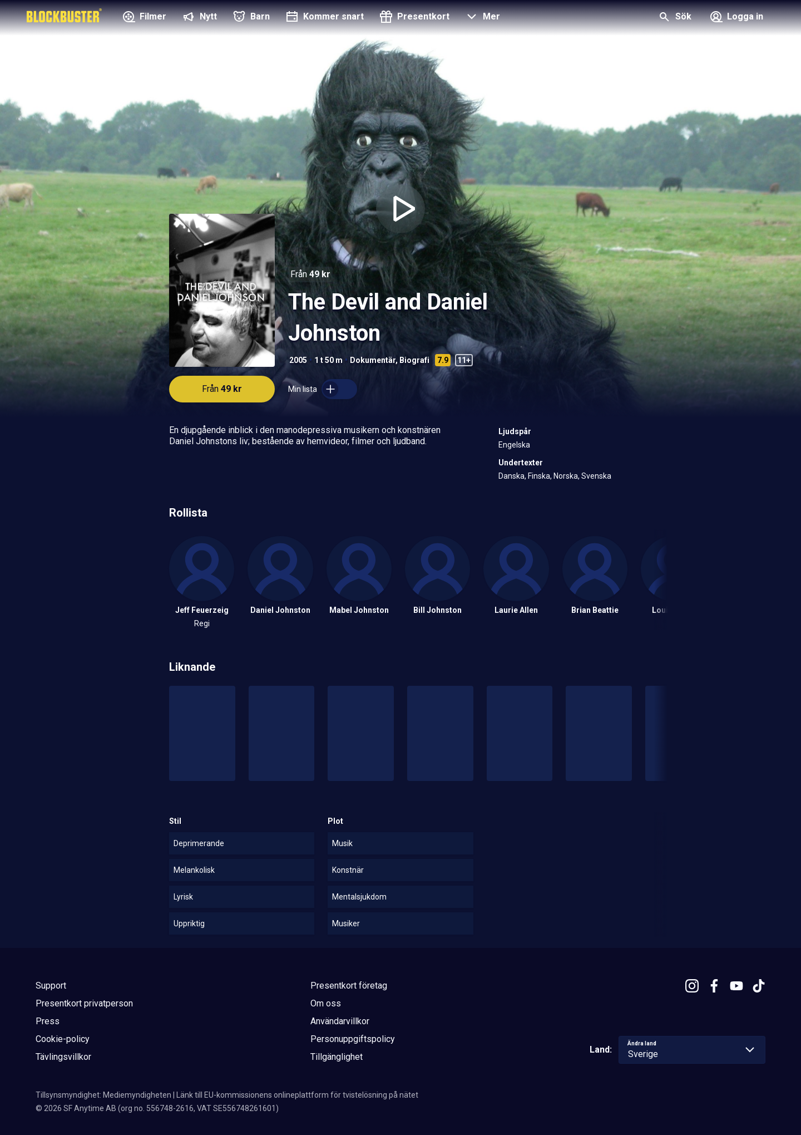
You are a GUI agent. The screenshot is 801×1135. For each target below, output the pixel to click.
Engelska (514, 444)
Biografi (414, 360)
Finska (539, 475)
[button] (481, 18)
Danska (511, 475)
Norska (565, 475)
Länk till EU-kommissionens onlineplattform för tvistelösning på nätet (297, 1094)
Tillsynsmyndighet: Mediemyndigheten (103, 1094)
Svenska (596, 475)
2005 (298, 360)
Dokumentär (372, 360)
